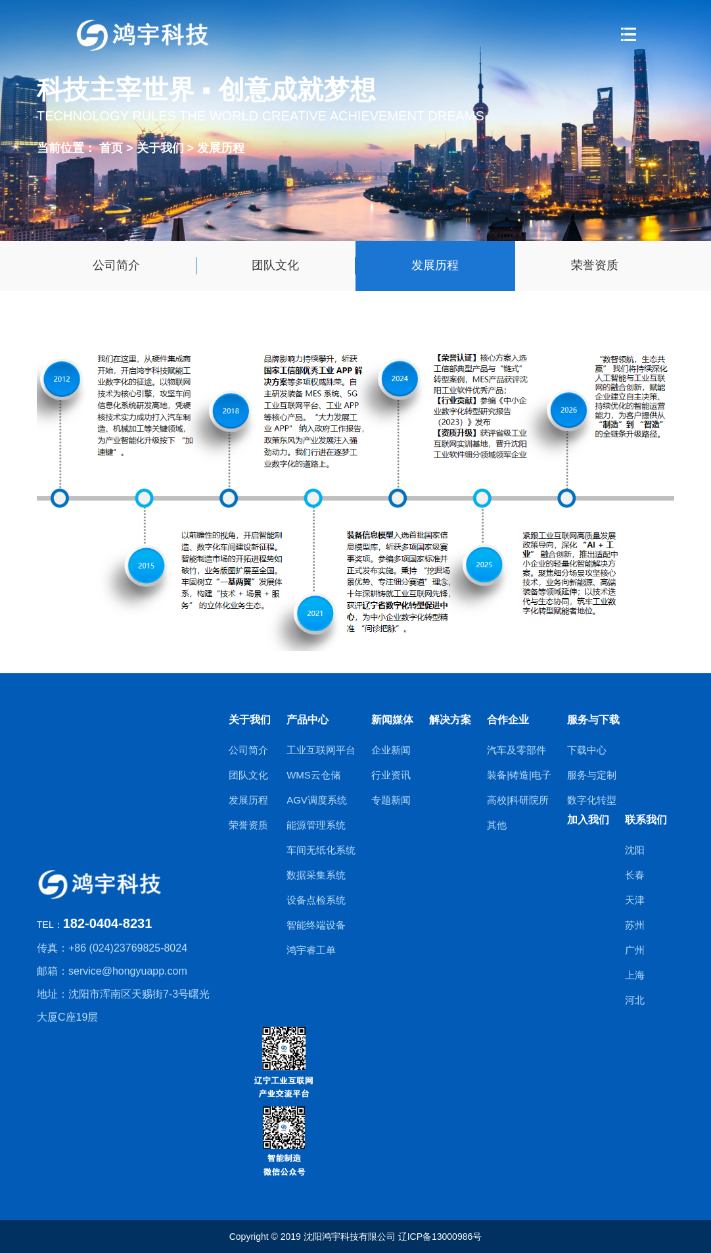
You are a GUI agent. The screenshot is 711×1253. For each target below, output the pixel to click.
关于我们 (162, 147)
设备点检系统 (316, 900)
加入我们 (588, 819)
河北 (635, 1000)
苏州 (635, 925)
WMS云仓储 (313, 774)
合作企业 (508, 719)
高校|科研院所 (518, 800)
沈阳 (635, 850)
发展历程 (220, 147)
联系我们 (646, 819)
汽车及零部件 (516, 749)
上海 (635, 975)
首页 (111, 147)
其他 (497, 825)
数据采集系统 (316, 875)
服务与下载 (593, 719)
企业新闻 (391, 749)
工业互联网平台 (321, 749)
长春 (635, 875)
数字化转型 (591, 800)
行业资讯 (391, 774)
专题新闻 (391, 800)
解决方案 (450, 719)
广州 (635, 950)
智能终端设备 (316, 925)
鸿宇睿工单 (311, 950)
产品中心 (308, 719)
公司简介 (116, 265)
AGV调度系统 (317, 800)
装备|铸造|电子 (519, 774)
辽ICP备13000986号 (440, 1236)
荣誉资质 (594, 265)
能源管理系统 (316, 825)
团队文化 (275, 265)
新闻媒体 (392, 719)
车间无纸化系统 (321, 850)
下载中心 (587, 749)
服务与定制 (591, 774)
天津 (635, 900)
